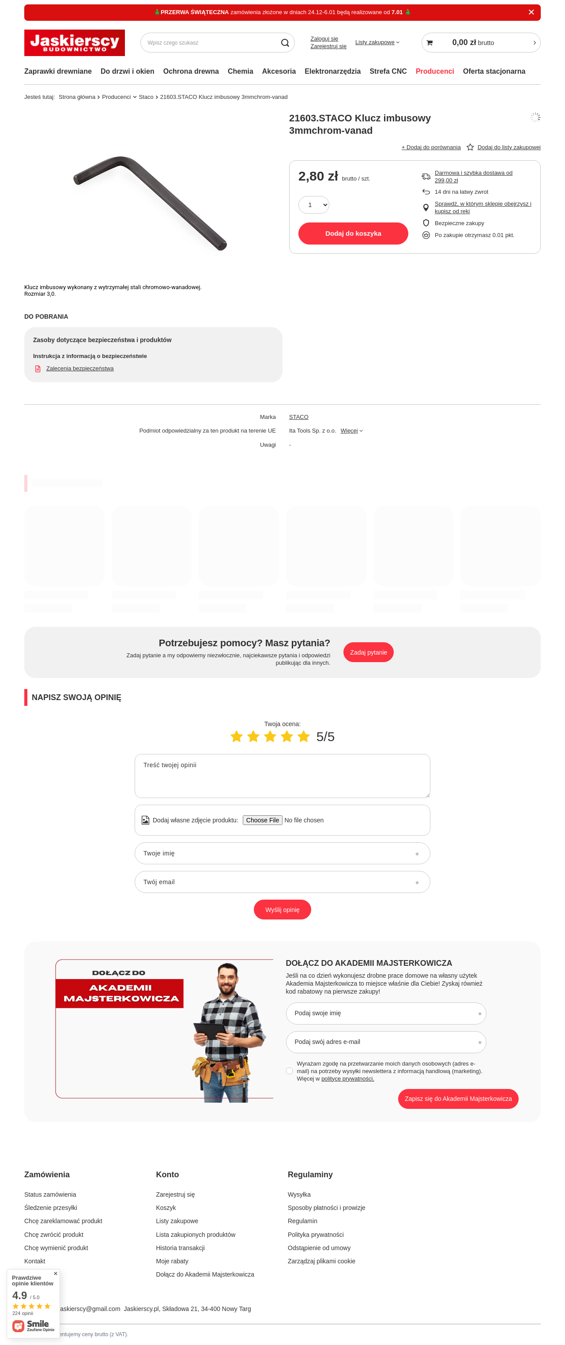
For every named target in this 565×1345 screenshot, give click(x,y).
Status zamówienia (50, 1194)
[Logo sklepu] (74, 43)
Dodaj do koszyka (353, 233)
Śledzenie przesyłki (50, 1207)
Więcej (349, 430)
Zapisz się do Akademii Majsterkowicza (458, 1098)
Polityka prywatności (316, 1234)
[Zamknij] (531, 12)
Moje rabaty (172, 1261)
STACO (299, 417)
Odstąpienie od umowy (319, 1247)
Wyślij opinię (282, 909)
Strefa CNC (388, 71)
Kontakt (34, 1261)
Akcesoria (279, 71)
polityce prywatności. (347, 1078)
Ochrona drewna (191, 71)
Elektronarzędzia (333, 71)
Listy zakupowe (375, 42)
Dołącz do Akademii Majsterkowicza (369, 963)
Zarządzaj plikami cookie (321, 1261)
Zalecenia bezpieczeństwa (79, 368)
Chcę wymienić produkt (56, 1247)
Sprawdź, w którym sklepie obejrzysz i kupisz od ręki (483, 207)
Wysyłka (299, 1194)
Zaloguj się (324, 38)
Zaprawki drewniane (58, 71)
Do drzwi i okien (127, 71)
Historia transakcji (180, 1247)
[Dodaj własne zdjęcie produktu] (301, 820)
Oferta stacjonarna (494, 71)
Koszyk (166, 1207)
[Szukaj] (285, 43)
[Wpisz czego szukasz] (217, 43)
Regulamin (302, 1220)
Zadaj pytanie (368, 652)
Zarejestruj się (328, 46)
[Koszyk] (481, 43)
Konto (167, 1174)
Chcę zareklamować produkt (63, 1220)
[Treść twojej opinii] (282, 776)
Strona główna (77, 97)
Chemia (240, 71)
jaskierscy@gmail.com (89, 1308)
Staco (146, 97)
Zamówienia (47, 1174)
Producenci (435, 71)
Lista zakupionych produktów (196, 1234)
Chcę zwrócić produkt (53, 1234)
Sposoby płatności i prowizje (326, 1207)
